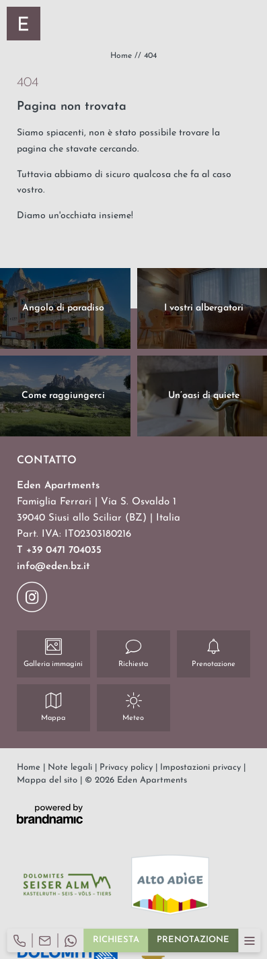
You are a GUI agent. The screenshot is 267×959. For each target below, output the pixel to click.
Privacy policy (127, 767)
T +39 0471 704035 (59, 550)
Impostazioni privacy (201, 767)
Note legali (71, 767)
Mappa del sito (48, 780)
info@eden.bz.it (53, 567)
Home (122, 56)
